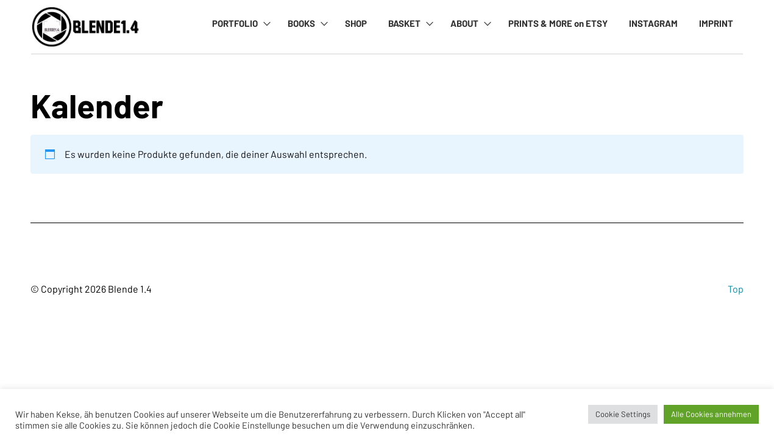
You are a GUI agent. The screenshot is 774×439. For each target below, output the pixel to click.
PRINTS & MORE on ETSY (558, 23)
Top (736, 288)
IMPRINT (716, 23)
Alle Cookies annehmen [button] (711, 414)
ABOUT (464, 23)
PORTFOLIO (235, 23)
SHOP (356, 23)
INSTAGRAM (653, 23)
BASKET (404, 23)
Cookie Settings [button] (622, 414)
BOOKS (301, 23)
